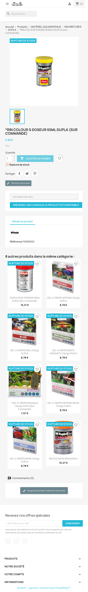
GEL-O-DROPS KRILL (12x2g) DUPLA (24, 352)
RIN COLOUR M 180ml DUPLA (63, 458)
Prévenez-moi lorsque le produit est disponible (46, 205)
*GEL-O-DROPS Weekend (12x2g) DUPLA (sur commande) (25, 406)
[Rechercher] (21, 14)
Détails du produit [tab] (22, 221)
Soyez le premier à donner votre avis (44, 490)
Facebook (8, 541)
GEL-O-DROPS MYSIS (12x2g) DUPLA (25, 460)
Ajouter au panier (35, 159)
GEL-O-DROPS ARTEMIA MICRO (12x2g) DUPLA (63, 404)
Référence (16, 241)
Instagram (24, 541)
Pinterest (35, 173)
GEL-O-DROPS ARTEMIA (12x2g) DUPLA (63, 299)
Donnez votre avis (18, 183)
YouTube (16, 541)
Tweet (27, 173)
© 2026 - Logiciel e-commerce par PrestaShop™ (44, 588)
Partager (19, 173)
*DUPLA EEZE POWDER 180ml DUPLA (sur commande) (25, 299)
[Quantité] (9, 158)
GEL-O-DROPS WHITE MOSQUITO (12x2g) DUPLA (63, 352)
